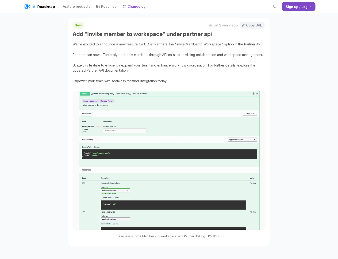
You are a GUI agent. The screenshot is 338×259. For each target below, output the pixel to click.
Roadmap (106, 6)
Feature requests (76, 6)
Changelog (134, 6)
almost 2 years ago (223, 25)
